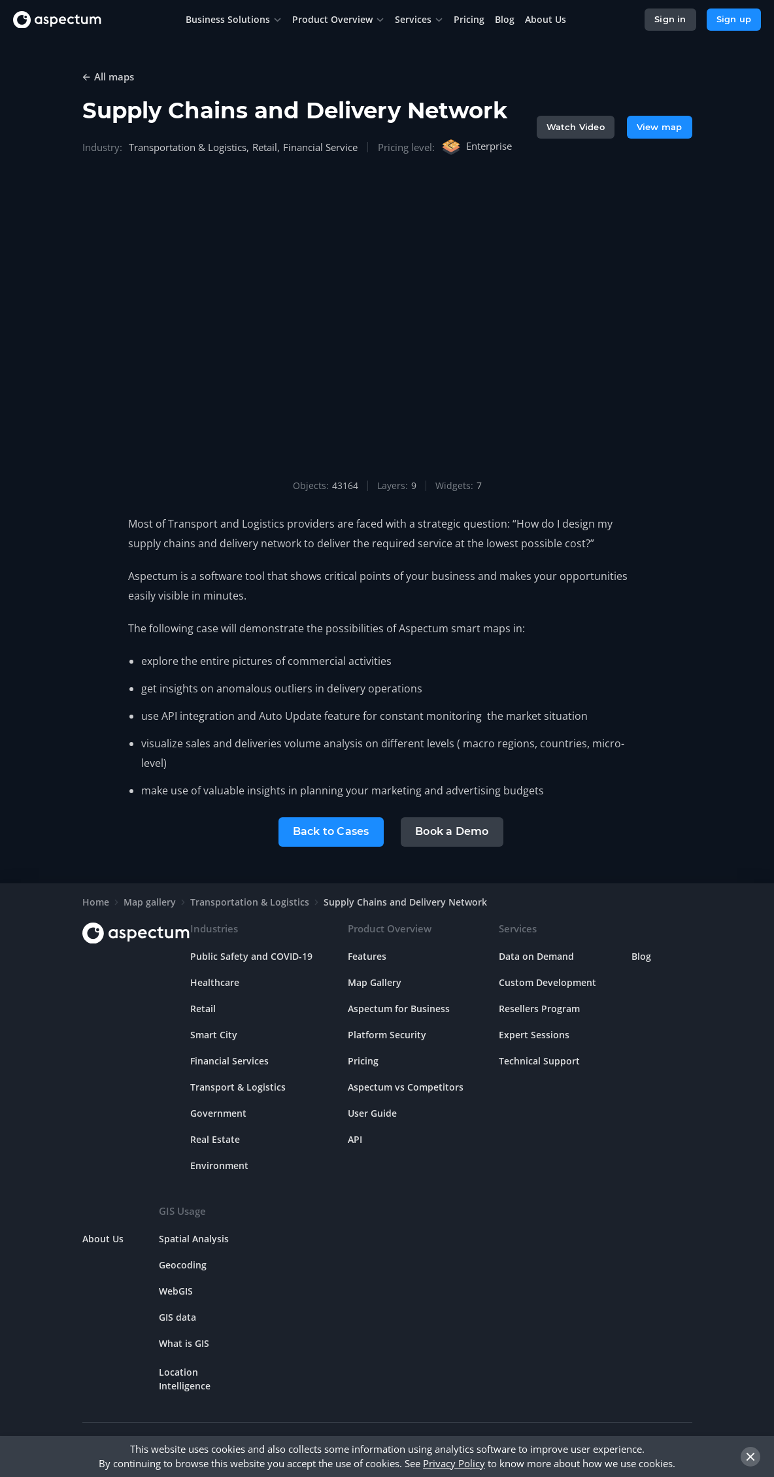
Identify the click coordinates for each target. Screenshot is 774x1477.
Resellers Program (539, 1007)
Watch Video (576, 127)
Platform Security (387, 1033)
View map (659, 127)
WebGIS (176, 1289)
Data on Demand (536, 955)
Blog (641, 955)
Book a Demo (452, 830)
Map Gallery (374, 981)
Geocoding (183, 1263)
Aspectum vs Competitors (405, 1085)
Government (218, 1112)
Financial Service (320, 147)
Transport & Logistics (238, 1085)
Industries (214, 927)
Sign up (733, 19)
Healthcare (214, 981)
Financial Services (229, 1059)
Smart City (213, 1033)
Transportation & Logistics (187, 147)
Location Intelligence (184, 1378)
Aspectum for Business (399, 1007)
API (355, 1138)
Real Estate (215, 1138)
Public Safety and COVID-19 (251, 955)
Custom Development (547, 981)
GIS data (177, 1316)
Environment (219, 1164)
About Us (103, 1237)
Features (367, 955)
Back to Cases (330, 830)
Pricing (363, 1059)
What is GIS (184, 1342)
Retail (264, 147)
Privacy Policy (454, 1463)
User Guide (372, 1112)
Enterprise (476, 147)
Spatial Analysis (194, 1237)
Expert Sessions (534, 1033)
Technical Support (539, 1059)
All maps (114, 76)
